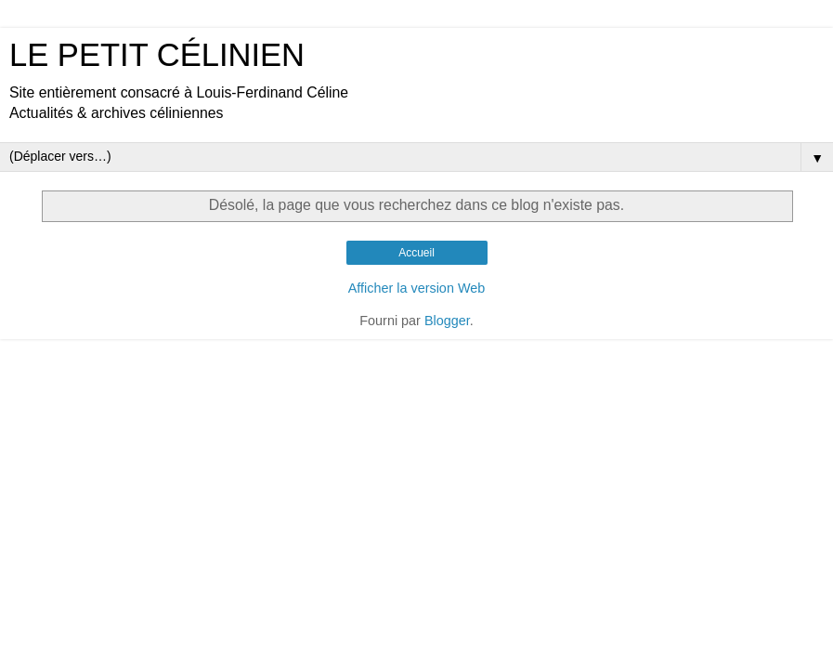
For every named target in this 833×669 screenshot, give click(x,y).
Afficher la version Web (416, 288)
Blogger (447, 320)
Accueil (416, 252)
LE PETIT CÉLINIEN (157, 54)
